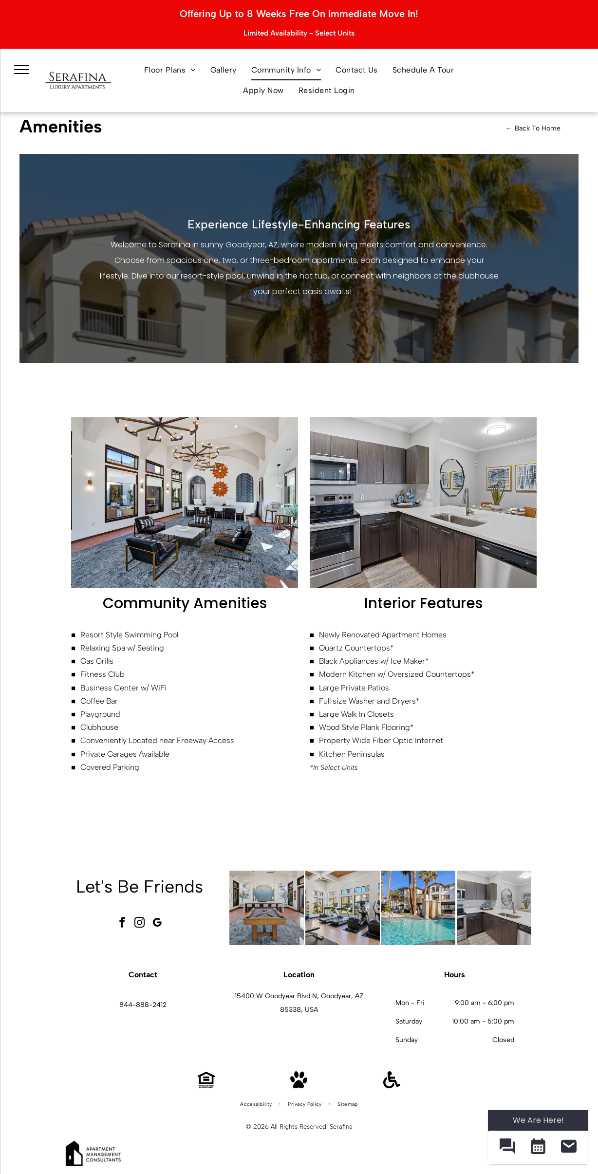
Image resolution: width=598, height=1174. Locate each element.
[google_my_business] (157, 924)
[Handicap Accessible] (391, 1085)
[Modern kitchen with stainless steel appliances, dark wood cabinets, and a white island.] (494, 908)
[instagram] (140, 924)
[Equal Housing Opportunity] (206, 1085)
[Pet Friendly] (298, 1085)
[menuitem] (170, 70)
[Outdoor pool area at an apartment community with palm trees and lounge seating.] (418, 908)
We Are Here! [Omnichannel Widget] (538, 1120)
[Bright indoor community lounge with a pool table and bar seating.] (266, 908)
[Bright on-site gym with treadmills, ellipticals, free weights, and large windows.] (342, 908)
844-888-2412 (143, 1005)
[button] (507, 1147)
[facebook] (122, 924)
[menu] (21, 69)
